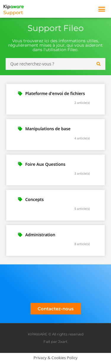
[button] (101, 9)
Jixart (62, 341)
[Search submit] (98, 64)
